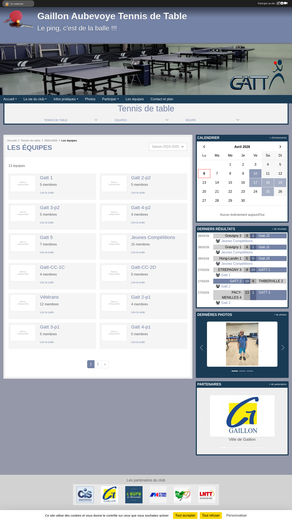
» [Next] (105, 364)
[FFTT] (158, 494)
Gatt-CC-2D (143, 267)
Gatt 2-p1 (141, 297)
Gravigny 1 (233, 247)
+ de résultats (279, 229)
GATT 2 (235, 281)
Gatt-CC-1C (52, 267)
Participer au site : (272, 3)
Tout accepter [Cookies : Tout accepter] (185, 515)
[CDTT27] (182, 494)
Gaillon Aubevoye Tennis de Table (112, 16)
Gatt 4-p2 (141, 207)
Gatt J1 (264, 247)
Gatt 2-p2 (141, 177)
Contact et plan (162, 99)
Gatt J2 (264, 235)
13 (247, 292)
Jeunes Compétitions (153, 237)
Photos (90, 99)
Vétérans (49, 297)
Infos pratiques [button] (64, 99)
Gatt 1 (46, 177)
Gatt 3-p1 (50, 327)
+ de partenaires (278, 384)
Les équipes (135, 99)
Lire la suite (47, 192)
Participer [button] (109, 99)
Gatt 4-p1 (141, 327)
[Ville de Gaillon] (109, 494)
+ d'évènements (278, 137)
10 (253, 270)
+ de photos (280, 314)
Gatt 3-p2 (50, 207)
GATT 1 (264, 270)
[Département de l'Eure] (134, 494)
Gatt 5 (46, 237)
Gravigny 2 (233, 235)
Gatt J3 (264, 258)
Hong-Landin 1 (230, 258)
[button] (201, 347)
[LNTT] (207, 494)
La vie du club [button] (34, 99)
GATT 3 (264, 292)
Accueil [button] (8, 99)
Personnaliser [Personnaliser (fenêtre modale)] (236, 515)
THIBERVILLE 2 (271, 281)
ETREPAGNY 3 (229, 270)
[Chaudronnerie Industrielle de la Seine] (85, 494)
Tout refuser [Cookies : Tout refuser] (211, 515)
